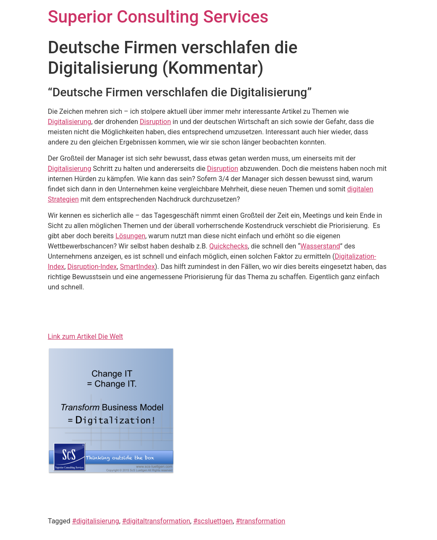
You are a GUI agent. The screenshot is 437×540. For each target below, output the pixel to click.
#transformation (261, 521)
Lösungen (131, 236)
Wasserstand (320, 246)
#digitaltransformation (156, 521)
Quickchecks (228, 246)
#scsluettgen (213, 521)
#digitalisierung (95, 521)
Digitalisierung (69, 122)
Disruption (155, 122)
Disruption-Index (92, 267)
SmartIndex (137, 267)
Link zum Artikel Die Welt (85, 336)
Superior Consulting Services (158, 17)
